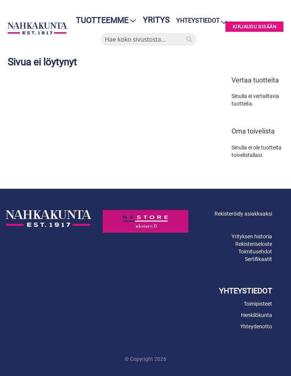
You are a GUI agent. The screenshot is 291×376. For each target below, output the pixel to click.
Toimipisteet (258, 304)
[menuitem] (103, 21)
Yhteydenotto (256, 326)
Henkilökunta (256, 315)
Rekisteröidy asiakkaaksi (243, 214)
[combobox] (148, 39)
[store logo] (37, 28)
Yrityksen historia (252, 236)
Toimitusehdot (255, 252)
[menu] (103, 21)
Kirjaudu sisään (255, 27)
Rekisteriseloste (253, 244)
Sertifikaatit (258, 259)
